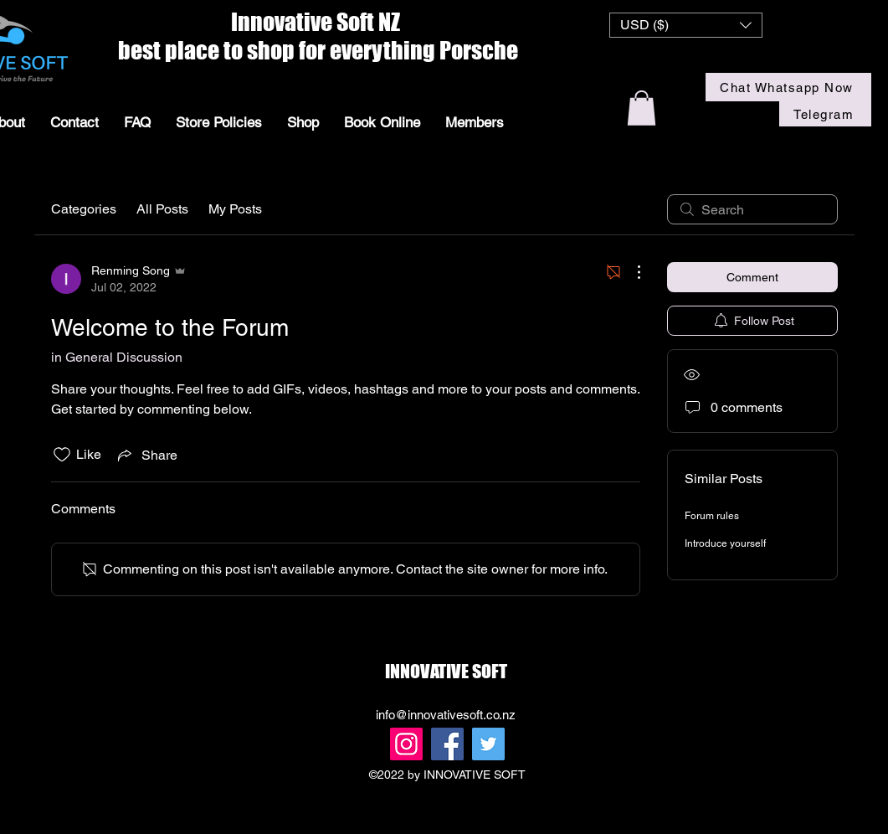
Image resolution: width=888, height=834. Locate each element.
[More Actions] (630, 272)
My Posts (235, 209)
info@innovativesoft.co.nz (446, 715)
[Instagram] (406, 744)
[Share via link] (146, 455)
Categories (83, 209)
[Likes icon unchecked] (62, 455)
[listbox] (685, 25)
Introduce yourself (725, 543)
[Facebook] (447, 744)
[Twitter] (488, 744)
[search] (752, 209)
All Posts (162, 209)
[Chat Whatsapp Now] (788, 87)
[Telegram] (825, 113)
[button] (685, 25)
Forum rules (712, 516)
